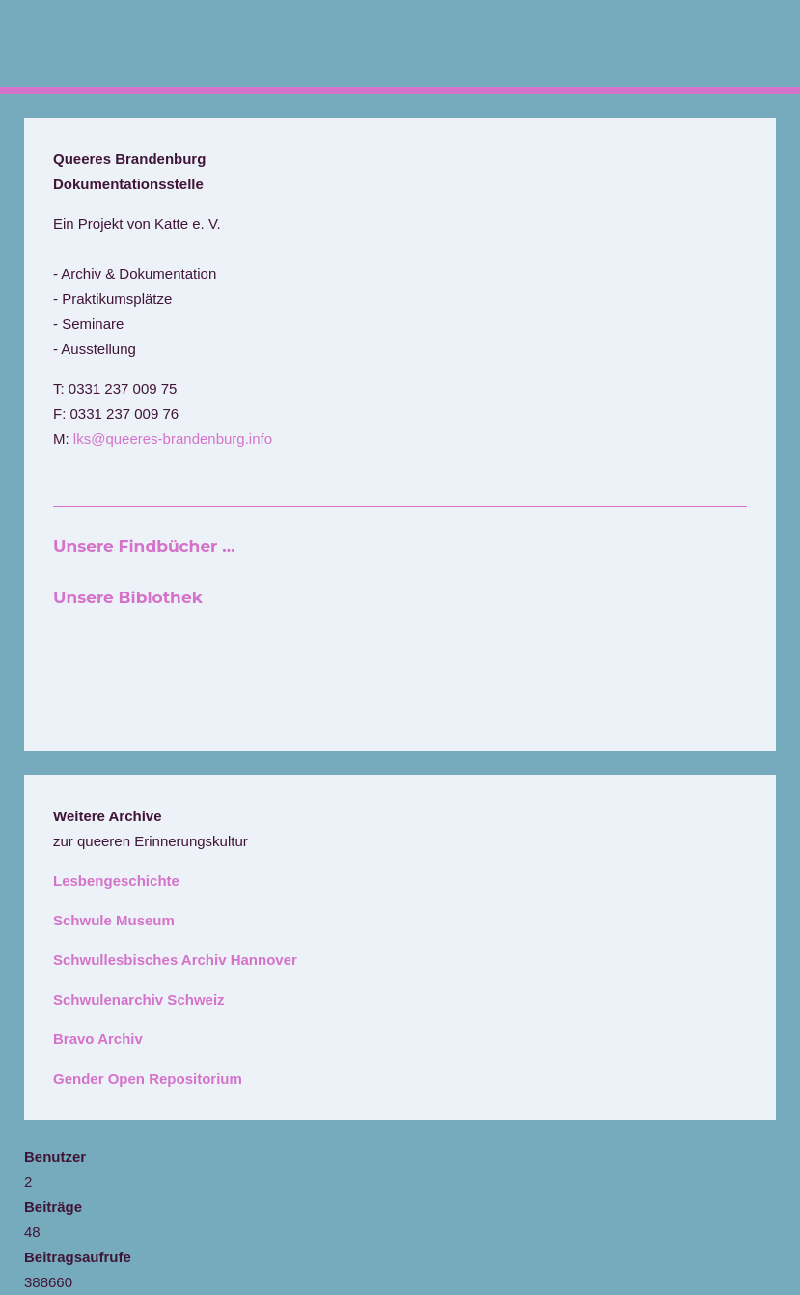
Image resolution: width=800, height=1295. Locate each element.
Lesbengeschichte (116, 880)
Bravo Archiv (98, 1039)
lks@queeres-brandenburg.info (172, 438)
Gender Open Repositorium (147, 1078)
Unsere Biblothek (128, 597)
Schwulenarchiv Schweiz (139, 999)
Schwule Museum (114, 920)
